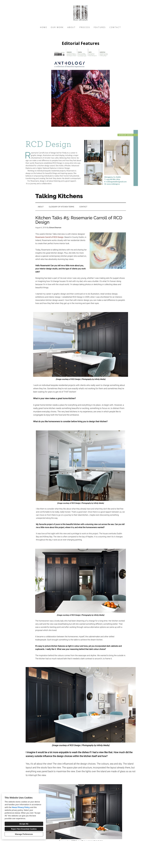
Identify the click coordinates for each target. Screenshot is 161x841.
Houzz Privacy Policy (21, 807)
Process (84, 27)
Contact (115, 27)
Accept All (23, 824)
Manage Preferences (24, 834)
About (71, 27)
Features (100, 27)
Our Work (57, 27)
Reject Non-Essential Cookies (24, 829)
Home (43, 27)
